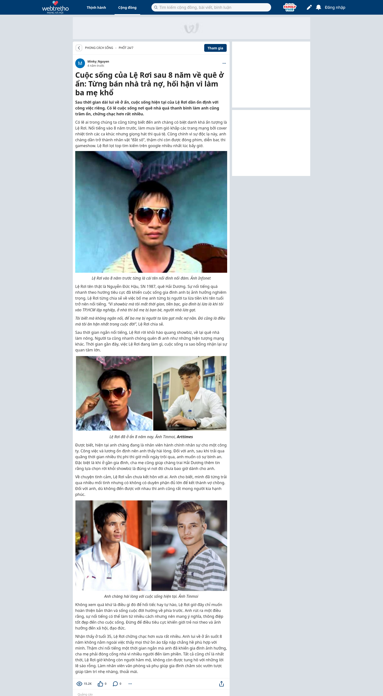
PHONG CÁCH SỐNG (99, 48)
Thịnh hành (96, 7)
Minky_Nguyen (98, 61)
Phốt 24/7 (126, 48)
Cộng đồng (127, 7)
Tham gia (215, 48)
